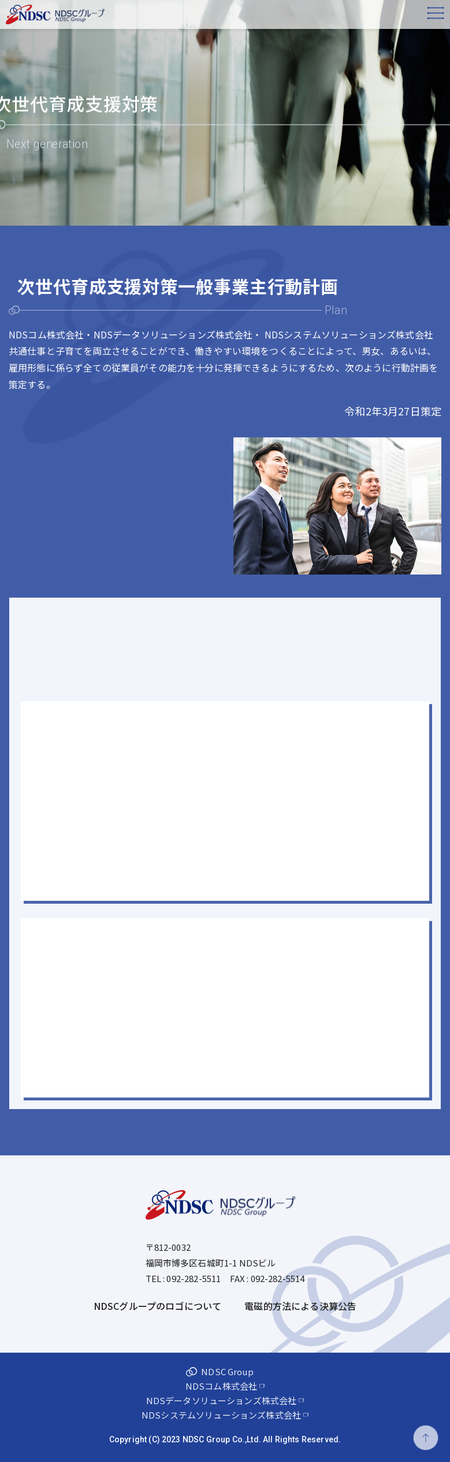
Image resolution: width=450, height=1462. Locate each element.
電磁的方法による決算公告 (300, 1306)
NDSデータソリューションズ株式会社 (221, 1400)
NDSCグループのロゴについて (157, 1306)
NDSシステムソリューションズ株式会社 (221, 1415)
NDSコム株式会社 (221, 1386)
